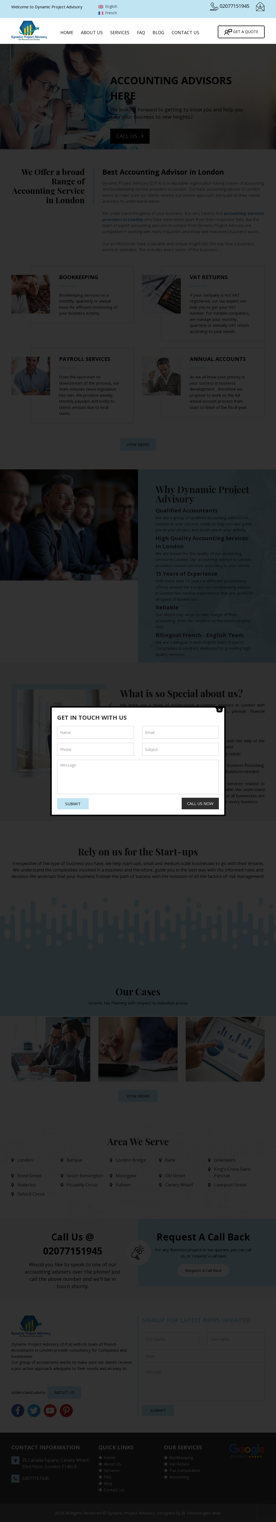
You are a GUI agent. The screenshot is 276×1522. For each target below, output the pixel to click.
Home (66, 33)
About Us (92, 33)
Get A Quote (241, 32)
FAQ (141, 33)
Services (119, 33)
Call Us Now (200, 803)
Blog (158, 33)
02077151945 (234, 6)
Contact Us (185, 33)
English (107, 6)
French (107, 12)
